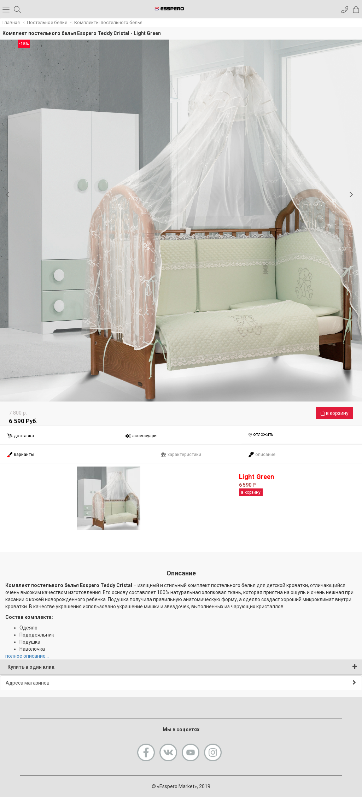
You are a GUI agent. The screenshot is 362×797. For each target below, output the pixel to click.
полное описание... (27, 656)
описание (261, 455)
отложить (261, 434)
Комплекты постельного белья (108, 22)
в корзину (335, 413)
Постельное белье (47, 22)
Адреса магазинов (181, 683)
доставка (20, 436)
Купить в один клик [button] (182, 667)
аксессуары (141, 436)
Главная (11, 22)
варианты (20, 455)
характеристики (180, 455)
